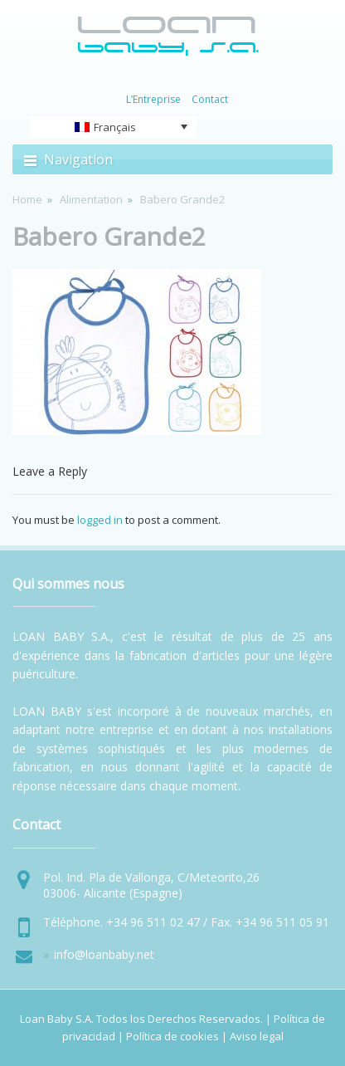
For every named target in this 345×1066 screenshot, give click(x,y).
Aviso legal (257, 1036)
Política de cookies (172, 1036)
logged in (100, 519)
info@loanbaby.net (104, 954)
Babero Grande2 (109, 236)
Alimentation (91, 199)
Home (27, 199)
